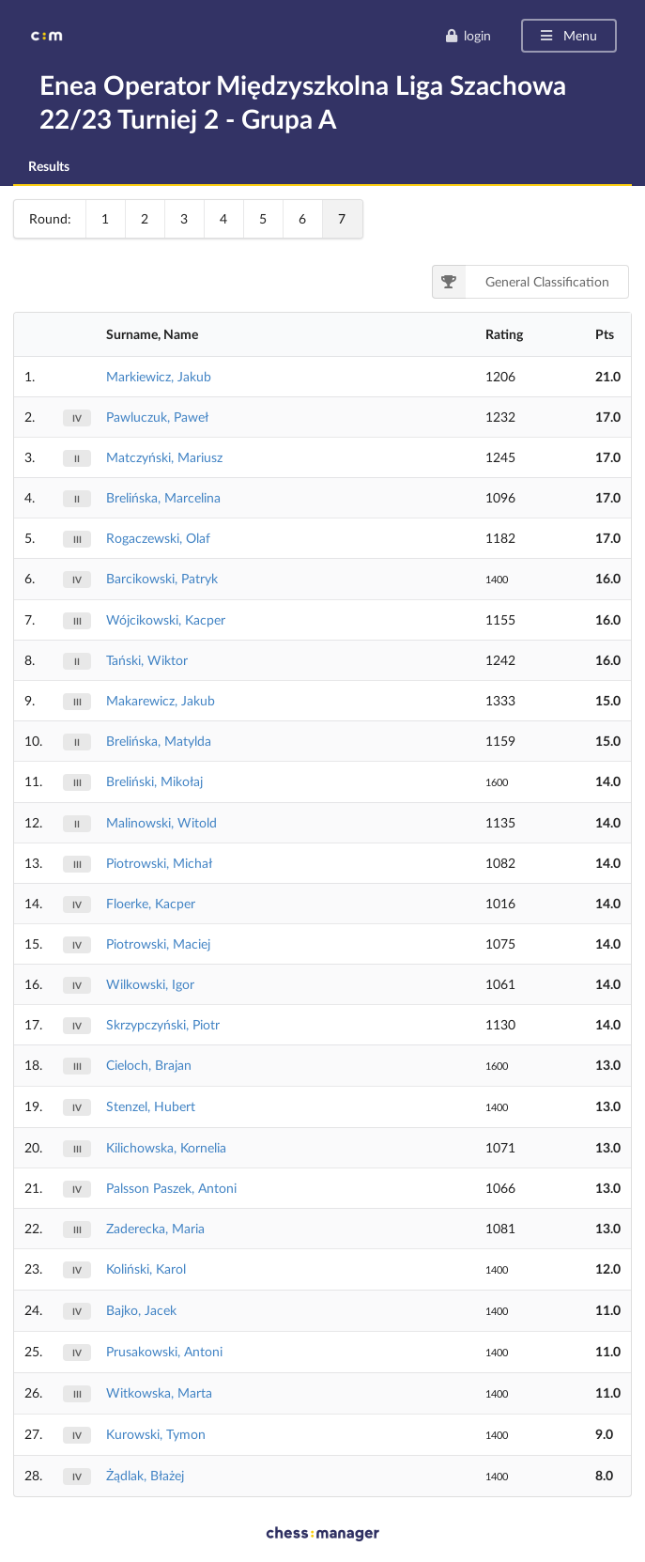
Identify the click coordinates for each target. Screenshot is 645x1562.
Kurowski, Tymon (156, 1434)
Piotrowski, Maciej (158, 943)
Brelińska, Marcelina (163, 497)
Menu (567, 35)
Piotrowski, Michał (159, 863)
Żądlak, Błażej (145, 1475)
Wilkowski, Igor (150, 984)
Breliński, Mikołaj (154, 781)
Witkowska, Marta (159, 1392)
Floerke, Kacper (150, 903)
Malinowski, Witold (161, 822)
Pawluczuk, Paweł (157, 417)
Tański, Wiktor (147, 660)
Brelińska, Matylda (158, 741)
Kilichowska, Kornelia (166, 1147)
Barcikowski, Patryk (162, 578)
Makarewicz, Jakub (160, 700)
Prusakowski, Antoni (164, 1351)
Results (48, 166)
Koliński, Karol (146, 1268)
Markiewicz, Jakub (158, 376)
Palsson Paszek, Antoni (171, 1188)
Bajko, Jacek (141, 1310)
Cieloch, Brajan (149, 1065)
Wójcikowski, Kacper (165, 619)
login (468, 35)
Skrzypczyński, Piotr (163, 1024)
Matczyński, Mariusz (164, 457)
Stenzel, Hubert (150, 1106)
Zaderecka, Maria (155, 1228)
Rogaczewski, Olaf (158, 538)
